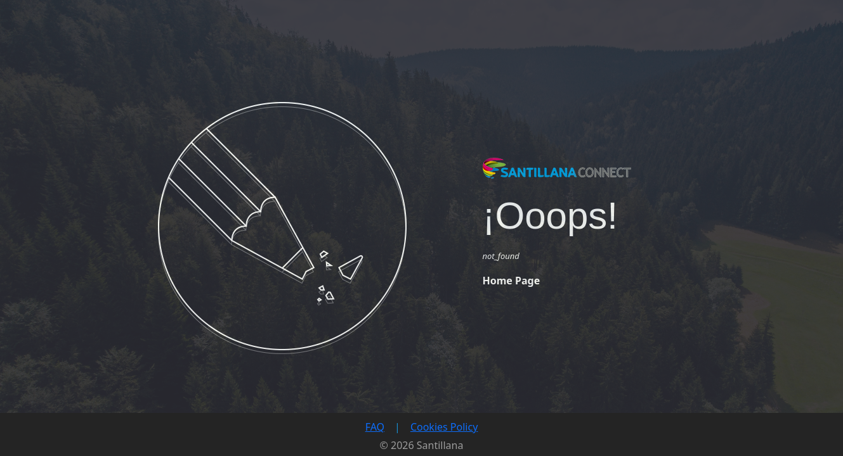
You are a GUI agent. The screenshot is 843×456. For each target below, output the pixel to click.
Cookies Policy (444, 427)
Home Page (511, 281)
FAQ (374, 427)
